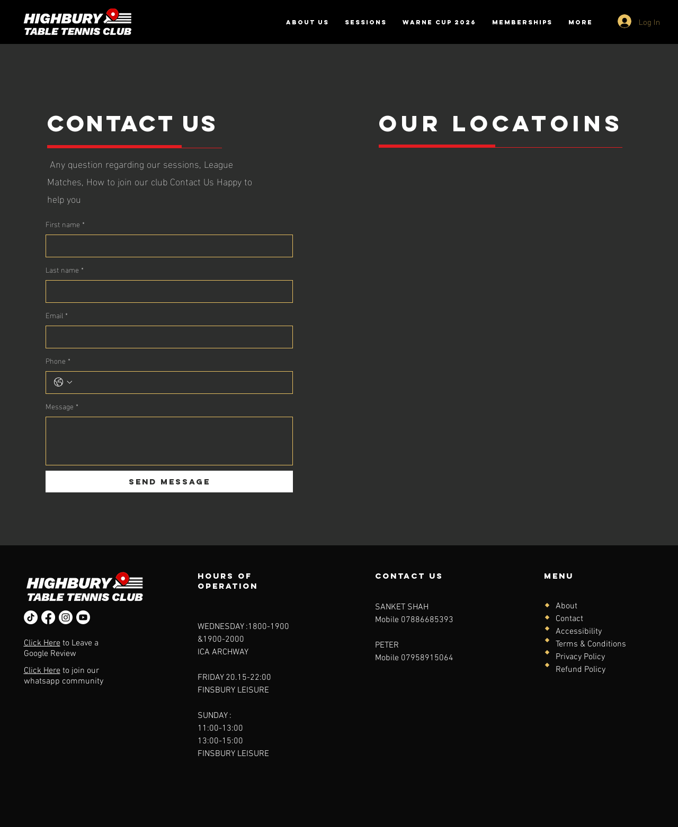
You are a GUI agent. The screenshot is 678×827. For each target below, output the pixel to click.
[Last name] (166, 291)
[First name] (166, 246)
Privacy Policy (580, 657)
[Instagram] (66, 617)
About (566, 606)
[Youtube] (83, 617)
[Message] (169, 441)
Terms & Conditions (591, 644)
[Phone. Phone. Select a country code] (63, 382)
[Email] (166, 337)
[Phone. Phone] (180, 382)
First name (65, 223)
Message (62, 405)
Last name (65, 269)
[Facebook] (48, 617)
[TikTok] (31, 617)
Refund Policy (580, 669)
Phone (58, 360)
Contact (569, 619)
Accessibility (579, 631)
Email (57, 314)
